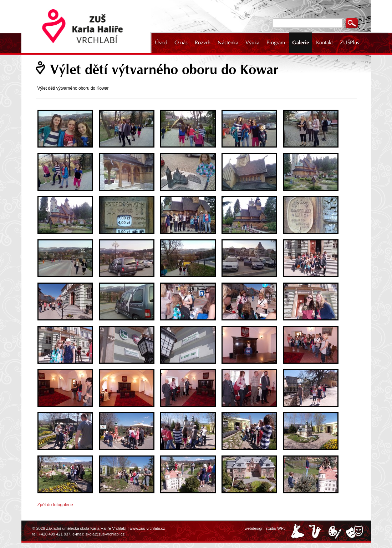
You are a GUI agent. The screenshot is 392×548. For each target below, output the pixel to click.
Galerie (300, 42)
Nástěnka (228, 42)
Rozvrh (202, 42)
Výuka (252, 42)
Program (275, 42)
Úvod (161, 42)
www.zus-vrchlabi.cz (147, 528)
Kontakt (324, 42)
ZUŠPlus (349, 42)
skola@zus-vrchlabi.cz (104, 534)
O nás (181, 42)
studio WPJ (276, 528)
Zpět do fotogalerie (55, 504)
